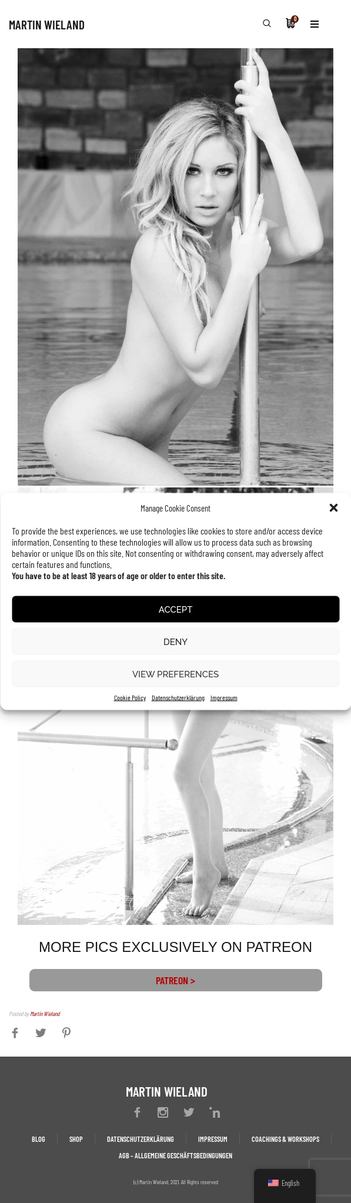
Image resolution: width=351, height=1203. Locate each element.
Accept (176, 609)
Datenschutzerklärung (178, 697)
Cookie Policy (130, 697)
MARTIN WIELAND (47, 24)
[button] (333, 508)
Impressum (224, 697)
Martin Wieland (44, 1013)
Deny (175, 641)
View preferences (175, 674)
